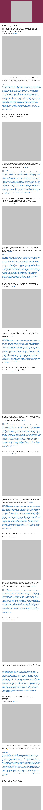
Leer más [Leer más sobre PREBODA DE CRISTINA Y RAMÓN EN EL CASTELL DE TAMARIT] (27, 81)
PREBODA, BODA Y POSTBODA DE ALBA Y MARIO (20, 652)
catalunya (35, 89)
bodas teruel (4, 89)
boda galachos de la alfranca (27, 86)
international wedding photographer (12, 100)
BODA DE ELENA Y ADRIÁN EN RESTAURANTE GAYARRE (15, 109)
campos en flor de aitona (17, 89)
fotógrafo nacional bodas (25, 97)
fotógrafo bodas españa (23, 95)
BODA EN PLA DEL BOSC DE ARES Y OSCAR (21, 422)
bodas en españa (22, 88)
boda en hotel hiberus (31, 85)
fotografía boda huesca (22, 91)
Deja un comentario (7, 103)
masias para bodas (28, 100)
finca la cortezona (13, 90)
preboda (10, 101)
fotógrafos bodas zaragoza (36, 178)
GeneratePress (31, 808)
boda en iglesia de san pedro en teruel (17, 245)
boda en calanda (24, 85)
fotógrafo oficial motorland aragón (32, 177)
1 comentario (5, 182)
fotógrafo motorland (32, 791)
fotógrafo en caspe (5, 97)
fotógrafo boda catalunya (33, 173)
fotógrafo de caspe (36, 96)
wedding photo (32, 180)
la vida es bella (22, 100)
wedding (35, 101)
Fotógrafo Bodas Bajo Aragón (13, 95)
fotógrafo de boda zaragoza (34, 174)
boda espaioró (14, 86)
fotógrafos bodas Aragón (28, 98)
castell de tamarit (26, 89)
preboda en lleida (8, 796)
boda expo (20, 86)
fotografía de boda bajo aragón (23, 92)
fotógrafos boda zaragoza (19, 98)
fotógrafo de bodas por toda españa (26, 96)
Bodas (6, 84)
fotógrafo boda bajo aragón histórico (19, 94)
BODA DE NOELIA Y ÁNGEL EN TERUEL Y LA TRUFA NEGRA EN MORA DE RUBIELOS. (21, 188)
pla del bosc (6, 101)
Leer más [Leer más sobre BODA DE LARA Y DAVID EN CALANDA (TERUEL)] (34, 551)
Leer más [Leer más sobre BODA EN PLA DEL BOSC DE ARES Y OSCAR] (31, 473)
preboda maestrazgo (16, 101)
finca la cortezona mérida (21, 90)
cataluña (31, 89)
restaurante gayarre (24, 101)
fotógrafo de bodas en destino (13, 96)
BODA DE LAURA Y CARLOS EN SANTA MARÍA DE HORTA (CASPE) (18, 345)
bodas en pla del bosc (29, 88)
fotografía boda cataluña (32, 170)
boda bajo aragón (6, 85)
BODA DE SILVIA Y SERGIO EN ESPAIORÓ (20, 266)
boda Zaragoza (8, 88)
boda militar (35, 86)
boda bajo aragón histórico (15, 85)
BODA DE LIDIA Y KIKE (12, 729)
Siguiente (10, 803)
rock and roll (30, 101)
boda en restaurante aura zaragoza (30, 245)
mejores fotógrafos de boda (34, 179)
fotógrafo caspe (31, 95)
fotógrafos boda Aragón (9, 98)
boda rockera (32, 246)
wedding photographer (6, 723)
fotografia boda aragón (31, 90)
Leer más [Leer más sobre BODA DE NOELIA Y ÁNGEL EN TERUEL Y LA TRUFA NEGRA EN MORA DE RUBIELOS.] (10, 240)
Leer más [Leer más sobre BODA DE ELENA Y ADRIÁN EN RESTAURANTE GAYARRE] (27, 161)
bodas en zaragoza (36, 88)
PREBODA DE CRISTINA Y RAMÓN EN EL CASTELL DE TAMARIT (19, 30)
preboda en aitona (25, 795)
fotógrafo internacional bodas (14, 97)
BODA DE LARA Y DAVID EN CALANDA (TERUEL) (18, 500)
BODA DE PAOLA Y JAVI (12, 577)
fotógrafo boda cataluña (31, 94)
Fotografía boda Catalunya (12, 91)
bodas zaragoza (10, 89)
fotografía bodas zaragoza (13, 92)
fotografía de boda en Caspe (35, 92)
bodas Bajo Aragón (14, 88)
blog (4, 84)
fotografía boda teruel (31, 91)
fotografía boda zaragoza (30, 171)
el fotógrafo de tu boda (34, 168)
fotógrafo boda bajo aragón (7, 94)
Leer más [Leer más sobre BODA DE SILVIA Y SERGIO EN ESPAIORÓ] (11, 318)
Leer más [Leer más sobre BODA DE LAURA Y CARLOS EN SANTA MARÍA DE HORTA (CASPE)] (23, 397)
